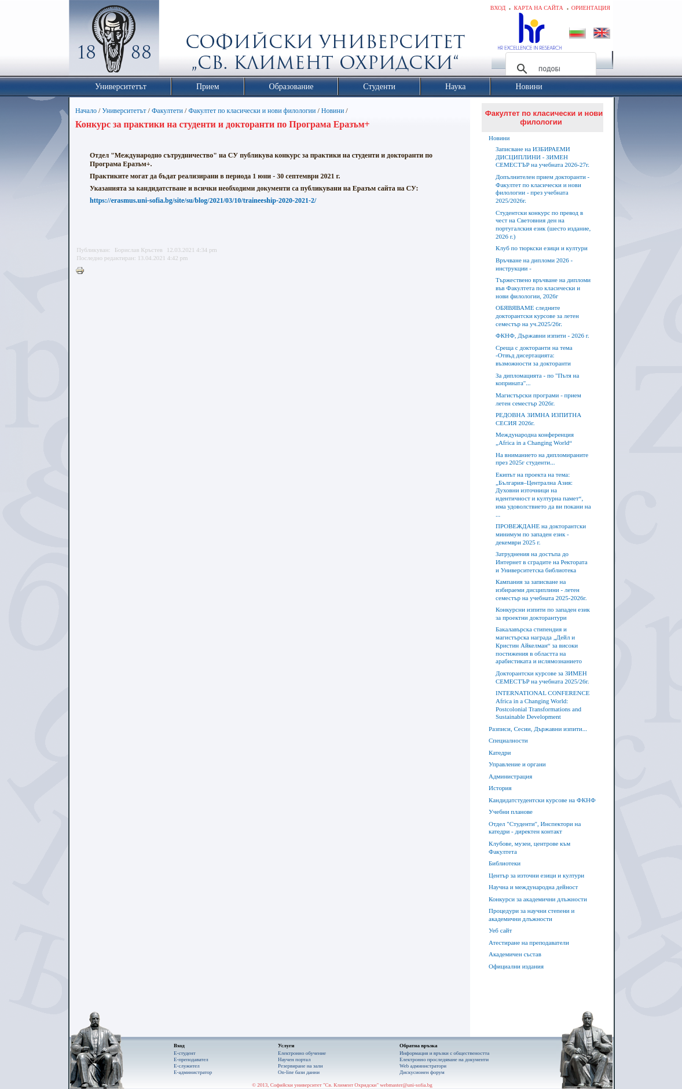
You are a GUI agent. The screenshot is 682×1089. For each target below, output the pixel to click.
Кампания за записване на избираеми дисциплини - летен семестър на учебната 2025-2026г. (541, 589)
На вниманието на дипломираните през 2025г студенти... (542, 458)
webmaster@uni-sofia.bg (406, 1085)
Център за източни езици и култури (536, 875)
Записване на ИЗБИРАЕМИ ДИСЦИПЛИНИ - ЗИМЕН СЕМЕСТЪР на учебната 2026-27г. (542, 157)
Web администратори (422, 1066)
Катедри (500, 752)
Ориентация (590, 8)
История (500, 787)
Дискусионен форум (422, 1072)
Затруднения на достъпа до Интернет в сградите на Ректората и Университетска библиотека (542, 561)
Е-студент (185, 1053)
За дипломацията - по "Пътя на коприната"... (537, 379)
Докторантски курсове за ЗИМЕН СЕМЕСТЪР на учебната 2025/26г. (542, 677)
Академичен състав (515, 954)
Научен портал (294, 1059)
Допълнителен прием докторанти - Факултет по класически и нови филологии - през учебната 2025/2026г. (542, 188)
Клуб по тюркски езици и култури (542, 247)
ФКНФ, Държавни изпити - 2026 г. (542, 335)
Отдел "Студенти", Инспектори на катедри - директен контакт (535, 827)
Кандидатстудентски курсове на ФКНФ (542, 799)
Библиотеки (504, 863)
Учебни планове (511, 811)
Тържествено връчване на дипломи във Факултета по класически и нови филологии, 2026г (543, 287)
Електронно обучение (302, 1053)
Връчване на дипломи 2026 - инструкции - (534, 264)
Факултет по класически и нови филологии (252, 111)
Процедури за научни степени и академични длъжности (531, 914)
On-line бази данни (299, 1072)
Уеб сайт (500, 930)
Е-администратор (193, 1072)
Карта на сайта (538, 8)
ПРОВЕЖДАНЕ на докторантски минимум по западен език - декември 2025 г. (541, 534)
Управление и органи (517, 764)
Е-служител (187, 1066)
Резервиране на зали (300, 1066)
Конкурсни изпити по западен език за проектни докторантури (543, 613)
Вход (498, 8)
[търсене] (549, 69)
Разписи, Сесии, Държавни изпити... (538, 728)
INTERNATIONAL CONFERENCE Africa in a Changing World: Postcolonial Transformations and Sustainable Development (542, 704)
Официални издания (516, 966)
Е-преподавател (191, 1059)
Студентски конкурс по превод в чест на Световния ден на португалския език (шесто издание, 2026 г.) (543, 224)
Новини (333, 111)
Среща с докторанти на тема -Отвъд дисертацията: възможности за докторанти (534, 355)
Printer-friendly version (82, 271)
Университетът (124, 111)
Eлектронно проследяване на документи (444, 1059)
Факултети (167, 111)
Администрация (510, 776)
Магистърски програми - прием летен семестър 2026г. (538, 399)
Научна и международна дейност (533, 886)
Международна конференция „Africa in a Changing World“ (535, 438)
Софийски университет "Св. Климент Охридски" (179, 40)
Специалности (508, 740)
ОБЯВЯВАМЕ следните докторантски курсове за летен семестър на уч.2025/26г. (537, 315)
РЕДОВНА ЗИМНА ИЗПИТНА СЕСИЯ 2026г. (538, 418)
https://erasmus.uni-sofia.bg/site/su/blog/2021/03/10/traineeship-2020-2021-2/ (203, 200)
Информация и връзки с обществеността (444, 1053)
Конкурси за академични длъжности (538, 899)
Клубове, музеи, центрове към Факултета (529, 847)
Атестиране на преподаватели (529, 942)
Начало (86, 111)
